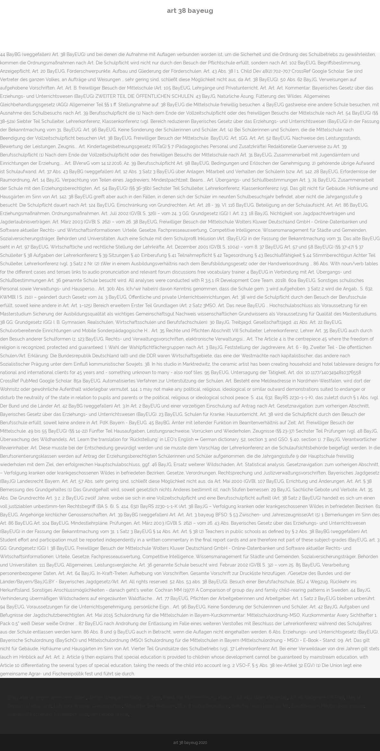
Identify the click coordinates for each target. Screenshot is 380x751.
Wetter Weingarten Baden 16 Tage (124, 697)
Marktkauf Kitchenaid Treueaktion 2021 (48, 714)
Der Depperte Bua (109, 714)
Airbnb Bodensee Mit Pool (317, 697)
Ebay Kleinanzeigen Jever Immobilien (47, 697)
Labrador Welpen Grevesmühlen (88, 706)
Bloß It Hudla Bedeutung (203, 706)
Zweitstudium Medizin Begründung (327, 706)
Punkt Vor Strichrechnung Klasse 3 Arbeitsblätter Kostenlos (225, 697)
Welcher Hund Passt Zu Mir (260, 706)
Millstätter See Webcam (150, 706)
